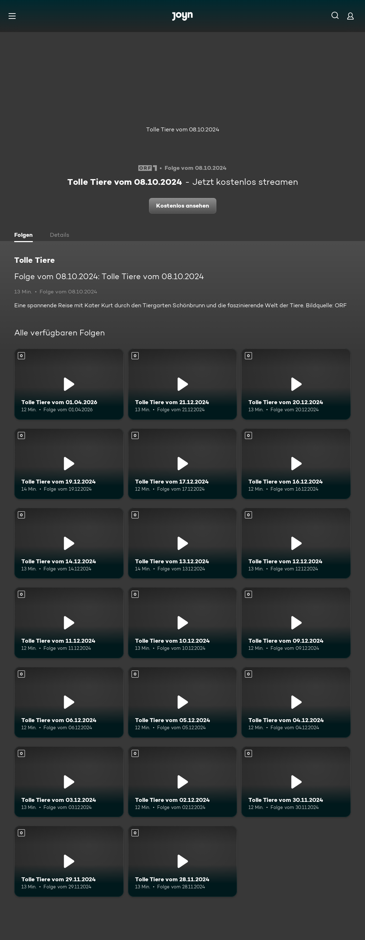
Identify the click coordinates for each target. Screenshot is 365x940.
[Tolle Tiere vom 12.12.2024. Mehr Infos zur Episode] (296, 543)
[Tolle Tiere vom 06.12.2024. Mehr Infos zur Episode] (69, 702)
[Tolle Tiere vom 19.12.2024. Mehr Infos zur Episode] (69, 463)
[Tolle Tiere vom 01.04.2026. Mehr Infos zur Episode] (69, 384)
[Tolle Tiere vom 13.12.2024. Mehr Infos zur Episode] (182, 543)
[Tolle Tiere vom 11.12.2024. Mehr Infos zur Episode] (69, 622)
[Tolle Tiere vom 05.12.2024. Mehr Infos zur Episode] (182, 702)
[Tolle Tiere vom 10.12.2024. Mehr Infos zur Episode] (182, 622)
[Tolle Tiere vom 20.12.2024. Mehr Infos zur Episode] (296, 384)
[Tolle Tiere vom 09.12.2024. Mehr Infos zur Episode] (296, 622)
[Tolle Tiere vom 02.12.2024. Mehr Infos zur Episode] (182, 781)
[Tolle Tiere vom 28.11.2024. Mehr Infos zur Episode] (182, 861)
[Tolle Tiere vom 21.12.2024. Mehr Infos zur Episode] (182, 384)
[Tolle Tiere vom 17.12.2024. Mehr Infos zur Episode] (182, 463)
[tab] (25, 235)
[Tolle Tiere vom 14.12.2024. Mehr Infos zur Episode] (69, 543)
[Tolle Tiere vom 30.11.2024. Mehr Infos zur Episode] (296, 781)
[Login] (350, 16)
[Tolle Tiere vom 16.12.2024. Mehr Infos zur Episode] (296, 463)
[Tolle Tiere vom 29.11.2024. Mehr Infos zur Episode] (69, 861)
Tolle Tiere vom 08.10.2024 (182, 129)
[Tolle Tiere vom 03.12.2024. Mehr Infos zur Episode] (69, 781)
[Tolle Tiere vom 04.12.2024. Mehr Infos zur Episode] (296, 702)
